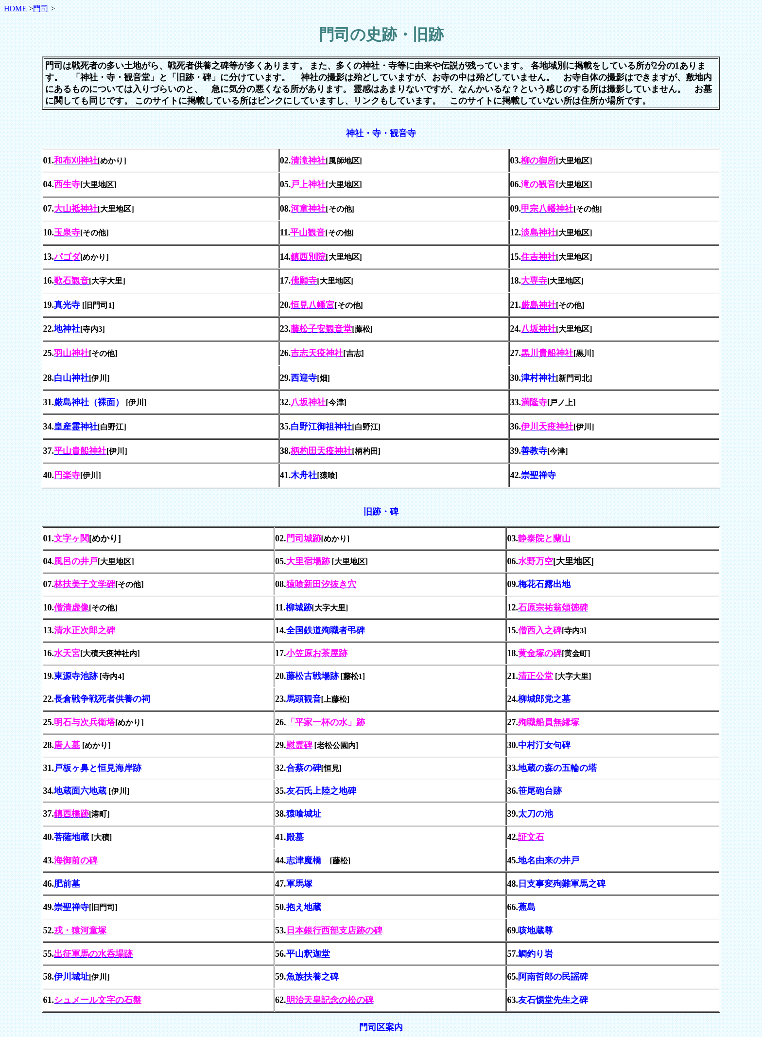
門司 (41, 8)
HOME (15, 8)
